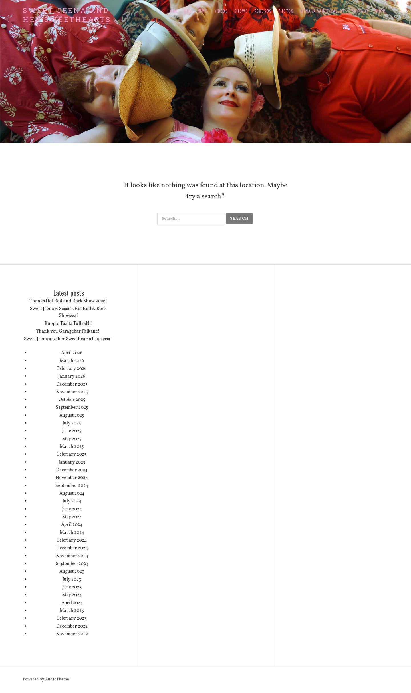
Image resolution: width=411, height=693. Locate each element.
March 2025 (72, 447)
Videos (221, 11)
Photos (285, 11)
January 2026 (71, 376)
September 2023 (72, 564)
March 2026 (72, 361)
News (203, 11)
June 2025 (72, 431)
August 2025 (71, 415)
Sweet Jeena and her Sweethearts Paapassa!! (68, 339)
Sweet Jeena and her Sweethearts (67, 15)
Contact (360, 11)
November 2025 (72, 392)
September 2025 (72, 407)
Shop (380, 11)
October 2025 (72, 400)
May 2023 (72, 595)
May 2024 (72, 517)
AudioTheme (57, 679)
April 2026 (71, 353)
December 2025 (72, 384)
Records (263, 11)
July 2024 (72, 501)
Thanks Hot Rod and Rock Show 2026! (68, 301)
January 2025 (72, 462)
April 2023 (71, 603)
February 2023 (71, 618)
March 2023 (72, 611)
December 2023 (72, 548)
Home (172, 11)
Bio (187, 11)
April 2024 (71, 525)
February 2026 (72, 369)
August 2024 (71, 493)
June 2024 (72, 509)
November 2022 (72, 634)
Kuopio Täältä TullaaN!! (68, 324)
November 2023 (72, 556)
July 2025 (72, 423)
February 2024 (72, 540)
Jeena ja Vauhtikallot (322, 11)
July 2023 (72, 579)
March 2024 (72, 533)
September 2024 (71, 486)
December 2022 (72, 626)
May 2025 (72, 439)
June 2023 (72, 587)
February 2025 (71, 454)
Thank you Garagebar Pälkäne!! (68, 331)
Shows (241, 11)
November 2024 (72, 478)
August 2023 (71, 571)
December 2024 (72, 470)
